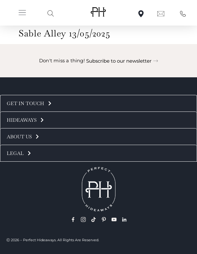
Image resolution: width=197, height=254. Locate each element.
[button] (22, 13)
